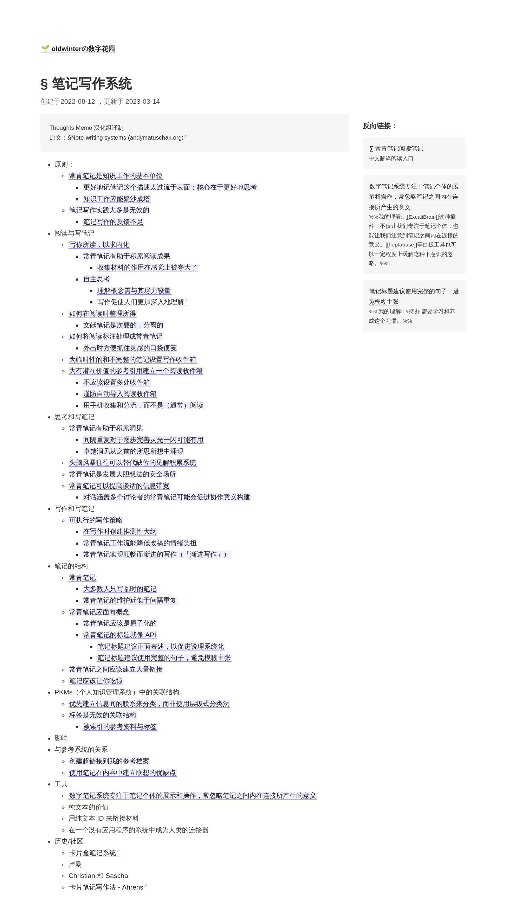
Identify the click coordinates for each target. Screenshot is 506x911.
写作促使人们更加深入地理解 (140, 302)
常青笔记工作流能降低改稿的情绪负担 (140, 543)
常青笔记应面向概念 (99, 612)
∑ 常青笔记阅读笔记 (396, 148)
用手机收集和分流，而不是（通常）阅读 (143, 405)
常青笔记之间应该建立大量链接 (116, 669)
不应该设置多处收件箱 (116, 382)
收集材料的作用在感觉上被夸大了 (147, 267)
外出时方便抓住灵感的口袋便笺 (130, 348)
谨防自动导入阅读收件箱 (120, 393)
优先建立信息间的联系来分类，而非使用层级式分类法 (149, 703)
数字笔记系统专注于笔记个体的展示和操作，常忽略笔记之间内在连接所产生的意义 (192, 795)
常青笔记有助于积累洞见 (106, 428)
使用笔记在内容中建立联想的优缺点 (122, 772)
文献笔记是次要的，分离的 (123, 325)
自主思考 (96, 279)
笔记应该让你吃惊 (96, 681)
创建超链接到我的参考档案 (109, 761)
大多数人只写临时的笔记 (120, 588)
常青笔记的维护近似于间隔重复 (130, 600)
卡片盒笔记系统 (92, 853)
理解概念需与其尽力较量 (134, 290)
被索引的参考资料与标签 (120, 726)
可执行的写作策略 (96, 520)
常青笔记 (82, 577)
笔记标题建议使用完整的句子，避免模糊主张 (164, 657)
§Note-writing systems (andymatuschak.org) (125, 137)
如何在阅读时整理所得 (102, 313)
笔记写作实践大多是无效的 (109, 210)
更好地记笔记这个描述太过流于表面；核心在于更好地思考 (170, 187)
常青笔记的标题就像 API (119, 635)
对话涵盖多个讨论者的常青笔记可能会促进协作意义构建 (166, 497)
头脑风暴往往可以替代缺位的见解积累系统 (132, 462)
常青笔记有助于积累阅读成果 (126, 256)
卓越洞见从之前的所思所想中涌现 (133, 451)
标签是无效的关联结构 (102, 715)
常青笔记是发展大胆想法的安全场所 (122, 474)
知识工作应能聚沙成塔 (116, 199)
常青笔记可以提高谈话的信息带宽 (119, 485)
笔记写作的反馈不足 (113, 221)
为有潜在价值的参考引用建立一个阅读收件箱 (136, 370)
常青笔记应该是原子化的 (120, 623)
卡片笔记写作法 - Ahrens (106, 887)
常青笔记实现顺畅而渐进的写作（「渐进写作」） (156, 554)
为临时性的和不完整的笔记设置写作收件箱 (132, 359)
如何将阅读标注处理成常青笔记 (116, 336)
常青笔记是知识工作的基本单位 (116, 175)
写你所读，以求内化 (99, 244)
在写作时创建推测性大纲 (120, 531)
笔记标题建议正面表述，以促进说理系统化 (160, 646)
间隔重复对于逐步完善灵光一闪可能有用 (143, 439)
